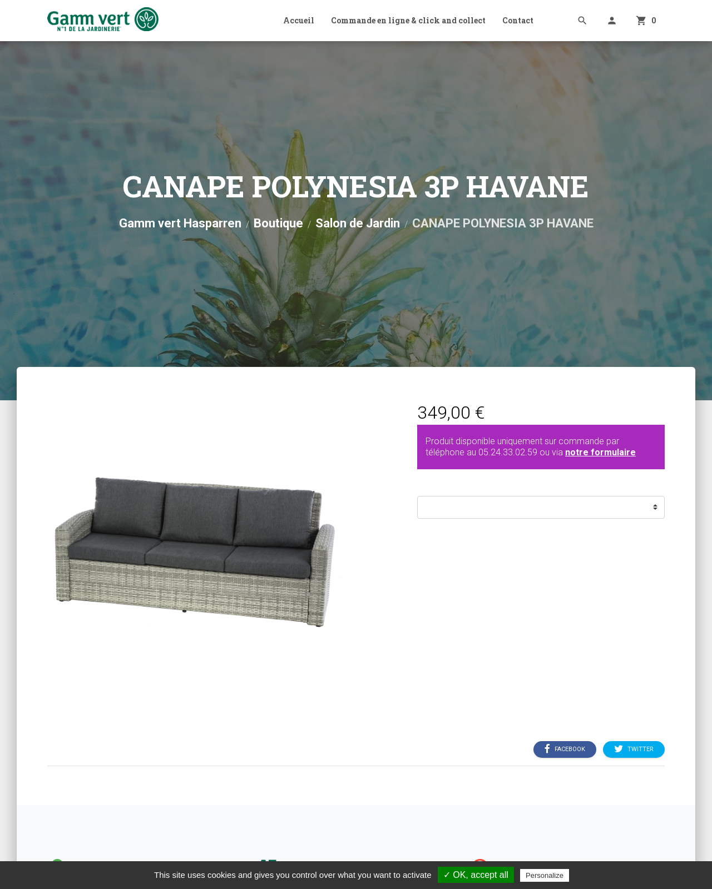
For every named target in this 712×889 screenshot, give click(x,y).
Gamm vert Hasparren (180, 223)
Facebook (565, 749)
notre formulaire (600, 452)
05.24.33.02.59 (507, 452)
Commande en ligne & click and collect (408, 20)
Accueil (298, 20)
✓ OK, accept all (475, 875)
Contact (517, 20)
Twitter (634, 749)
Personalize (544, 875)
